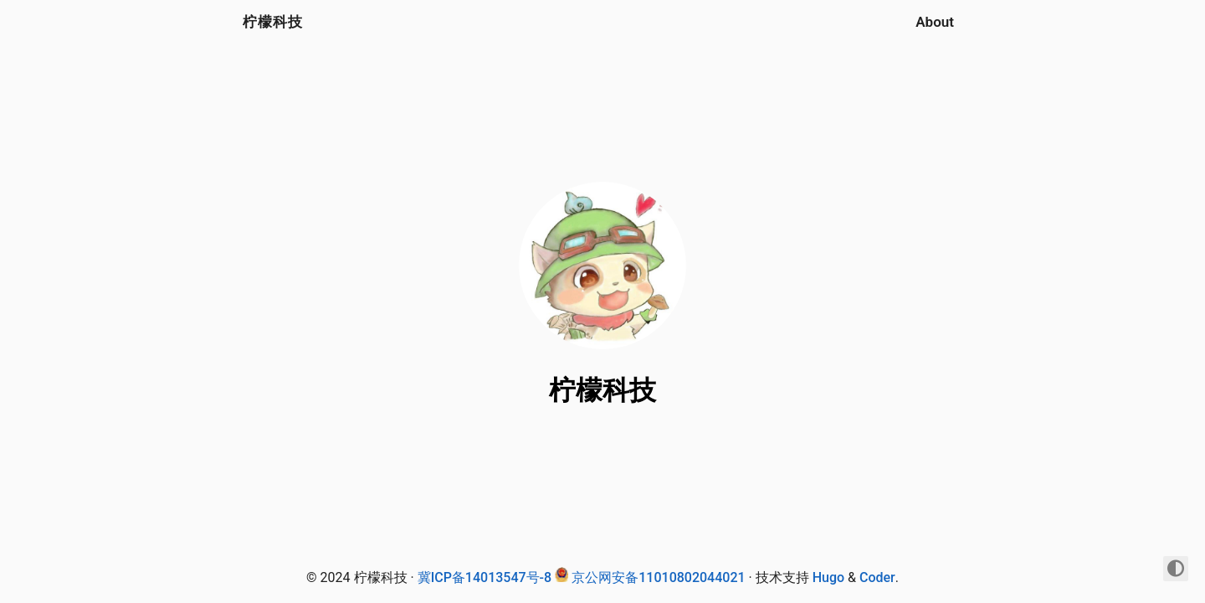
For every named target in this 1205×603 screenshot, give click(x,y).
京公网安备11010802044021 (658, 577)
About (934, 21)
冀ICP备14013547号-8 (484, 577)
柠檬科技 (273, 21)
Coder (877, 577)
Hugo (828, 577)
